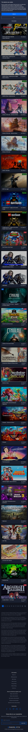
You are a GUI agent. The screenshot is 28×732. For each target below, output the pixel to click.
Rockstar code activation (14, 700)
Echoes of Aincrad (6, 152)
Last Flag (4, 540)
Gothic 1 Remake (6, 170)
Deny (14, 17)
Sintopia (4, 442)
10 (22, 606)
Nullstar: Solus (5, 383)
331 (25, 606)
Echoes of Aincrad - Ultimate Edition (10, 114)
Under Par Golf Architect (7, 324)
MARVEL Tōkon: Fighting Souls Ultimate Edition (8, 57)
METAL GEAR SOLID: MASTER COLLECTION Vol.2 (8, 37)
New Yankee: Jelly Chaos (7, 247)
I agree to (6, 720)
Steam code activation (14, 696)
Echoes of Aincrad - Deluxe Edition (9, 133)
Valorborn (4, 521)
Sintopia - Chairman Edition (8, 422)
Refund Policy (14, 685)
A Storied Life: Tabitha (7, 560)
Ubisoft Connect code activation (14, 702)
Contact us (14, 688)
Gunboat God (5, 580)
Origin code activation (14, 693)
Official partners (14, 677)
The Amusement (6, 462)
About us (14, 674)
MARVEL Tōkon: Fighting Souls (8, 96)
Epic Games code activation (14, 698)
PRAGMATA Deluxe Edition (8, 267)
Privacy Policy (14, 683)
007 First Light (5, 189)
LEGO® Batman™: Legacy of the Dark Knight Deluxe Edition (10, 228)
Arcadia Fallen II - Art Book (8, 600)
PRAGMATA (4, 285)
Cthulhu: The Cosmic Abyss (8, 343)
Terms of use (14, 681)
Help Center (14, 679)
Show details (14, 21)
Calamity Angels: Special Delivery (9, 481)
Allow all (14, 14)
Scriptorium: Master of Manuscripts (10, 363)
